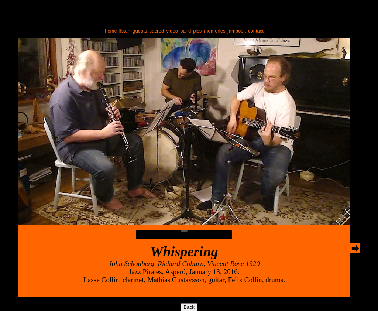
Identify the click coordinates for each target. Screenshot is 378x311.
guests (140, 31)
